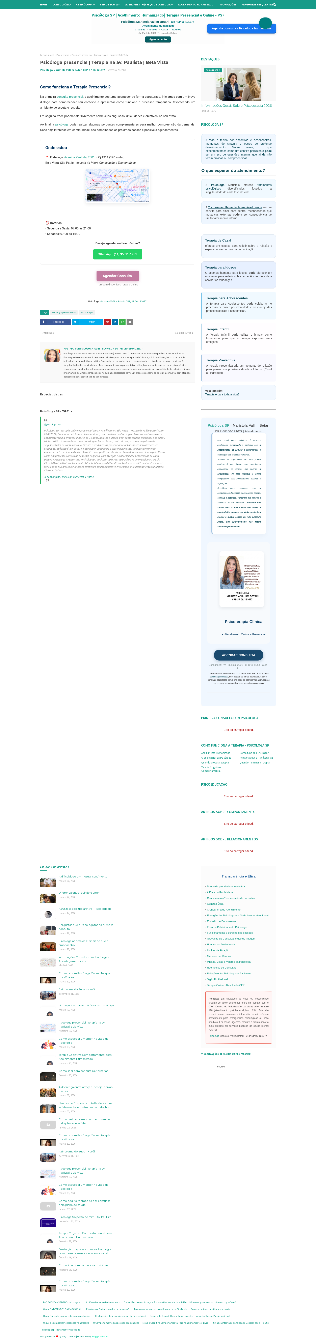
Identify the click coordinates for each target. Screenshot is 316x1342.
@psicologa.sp (52, 424)
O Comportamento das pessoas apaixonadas (116, 1322)
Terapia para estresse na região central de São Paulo (160, 1309)
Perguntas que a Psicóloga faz (256, 757)
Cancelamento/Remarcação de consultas (231, 898)
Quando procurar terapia (215, 762)
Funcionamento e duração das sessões (230, 932)
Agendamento (158, 39)
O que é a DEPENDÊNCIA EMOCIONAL (62, 1309)
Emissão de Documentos (221, 921)
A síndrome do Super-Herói (77, 989)
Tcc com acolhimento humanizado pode (235, 207)
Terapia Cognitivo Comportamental (211, 769)
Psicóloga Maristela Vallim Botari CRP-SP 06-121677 (72, 70)
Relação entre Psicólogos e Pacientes (229, 973)
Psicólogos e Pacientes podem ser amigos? (107, 1309)
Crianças (140, 29)
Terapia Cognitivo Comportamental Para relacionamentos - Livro (175, 1322)
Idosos (153, 29)
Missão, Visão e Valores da (223, 961)
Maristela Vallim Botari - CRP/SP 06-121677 (123, 301)
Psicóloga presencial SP (64, 312)
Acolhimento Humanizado (215, 753)
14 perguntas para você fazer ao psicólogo (86, 1005)
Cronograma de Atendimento (223, 909)
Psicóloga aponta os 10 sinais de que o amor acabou (83, 943)
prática (258, 459)
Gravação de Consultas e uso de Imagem (231, 938)
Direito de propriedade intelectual (226, 886)
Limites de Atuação (218, 950)
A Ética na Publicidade (220, 892)
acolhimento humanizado (229, 445)
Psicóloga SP (218, 425)
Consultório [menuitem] (62, 4)
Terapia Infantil (217, 329)
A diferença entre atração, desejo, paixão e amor (86, 1089)
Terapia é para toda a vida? (222, 394)
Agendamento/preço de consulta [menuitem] (147, 4)
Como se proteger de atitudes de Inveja (210, 1309)
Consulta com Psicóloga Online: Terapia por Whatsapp (84, 975)
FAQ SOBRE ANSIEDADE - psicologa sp (62, 1302)
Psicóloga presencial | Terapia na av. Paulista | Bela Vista (82, 1024)
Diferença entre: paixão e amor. (79, 892)
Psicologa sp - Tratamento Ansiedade (61, 1329)
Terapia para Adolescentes (227, 298)
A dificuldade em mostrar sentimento (83, 876)
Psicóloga (218, 185)
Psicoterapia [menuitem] (109, 4)
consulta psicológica (219, 677)
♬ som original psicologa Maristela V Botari (69, 477)
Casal (164, 29)
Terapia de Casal (218, 240)
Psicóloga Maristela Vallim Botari (145, 21)
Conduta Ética (215, 903)
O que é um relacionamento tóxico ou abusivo (66, 1315)
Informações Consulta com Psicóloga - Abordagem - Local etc (84, 959)
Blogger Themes (100, 1336)
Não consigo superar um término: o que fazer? (212, 1302)
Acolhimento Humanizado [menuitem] (195, 4)
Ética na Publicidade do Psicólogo (226, 927)
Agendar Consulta (118, 276)
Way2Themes (69, 1336)
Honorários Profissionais (221, 944)
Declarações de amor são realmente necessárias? (120, 1315)
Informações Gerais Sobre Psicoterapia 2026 (236, 106)
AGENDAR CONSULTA (238, 655)
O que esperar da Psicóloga (216, 757)
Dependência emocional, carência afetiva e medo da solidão (155, 1302)
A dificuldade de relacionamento (103, 1302)
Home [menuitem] (43, 4)
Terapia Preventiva (220, 360)
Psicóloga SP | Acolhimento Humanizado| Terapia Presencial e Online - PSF (158, 15)
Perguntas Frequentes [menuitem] (257, 4)
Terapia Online (129, 284)
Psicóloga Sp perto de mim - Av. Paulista (85, 1217)
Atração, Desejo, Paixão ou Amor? (213, 1315)
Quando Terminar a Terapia (255, 762)
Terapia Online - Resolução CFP (225, 985)
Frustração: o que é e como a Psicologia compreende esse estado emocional (85, 1251)
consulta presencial (70, 97)
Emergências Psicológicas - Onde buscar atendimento (238, 915)
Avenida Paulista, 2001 (79, 157)
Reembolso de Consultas (221, 967)
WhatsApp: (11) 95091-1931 (117, 254)
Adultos (176, 29)
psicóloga (61, 124)
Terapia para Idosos (220, 267)
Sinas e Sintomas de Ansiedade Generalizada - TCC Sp (241, 1322)
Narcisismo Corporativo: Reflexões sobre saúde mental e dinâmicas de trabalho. (85, 1105)
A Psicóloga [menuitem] (84, 4)
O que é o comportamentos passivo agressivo (66, 1322)
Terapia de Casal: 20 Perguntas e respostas (171, 1315)
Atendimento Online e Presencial (244, 634)
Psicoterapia (62, 54)
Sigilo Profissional (217, 979)
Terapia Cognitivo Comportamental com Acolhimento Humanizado (85, 1056)
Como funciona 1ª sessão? (254, 753)
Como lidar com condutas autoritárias (83, 1070)
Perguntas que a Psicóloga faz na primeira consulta (86, 926)
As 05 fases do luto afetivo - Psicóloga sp (85, 908)
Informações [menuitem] (227, 4)
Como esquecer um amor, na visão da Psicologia (83, 1040)
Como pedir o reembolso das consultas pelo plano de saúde (84, 1121)
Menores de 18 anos (219, 956)
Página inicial (47, 54)
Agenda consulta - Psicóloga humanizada (241, 28)
